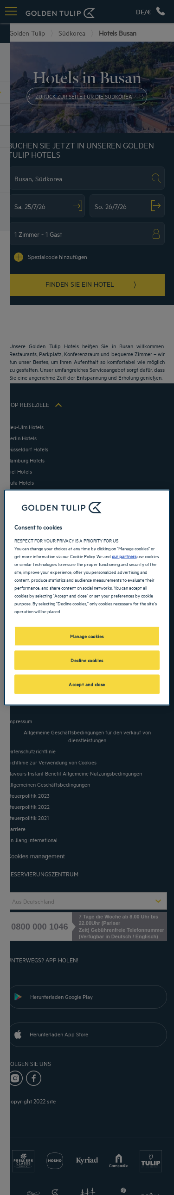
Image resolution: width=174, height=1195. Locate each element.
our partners (124, 555)
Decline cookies (87, 660)
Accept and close (87, 684)
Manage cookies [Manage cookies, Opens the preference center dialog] (87, 636)
